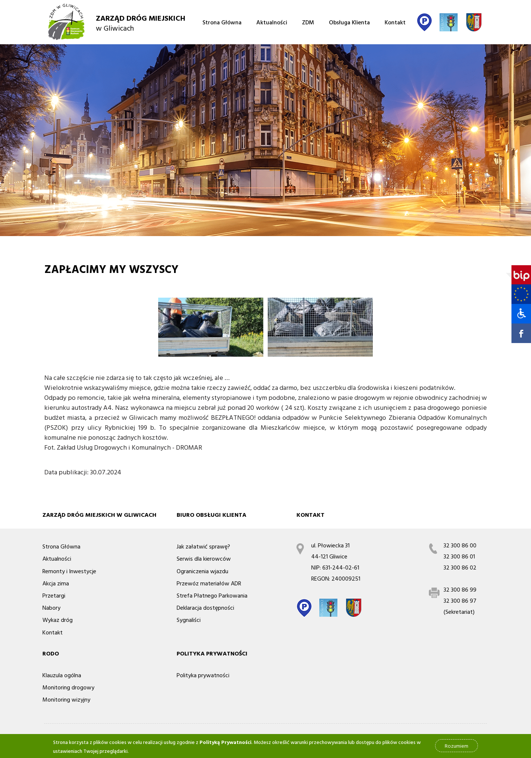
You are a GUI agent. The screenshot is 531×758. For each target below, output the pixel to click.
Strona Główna (222, 22)
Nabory (51, 607)
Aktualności (271, 22)
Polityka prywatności (203, 675)
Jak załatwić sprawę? (203, 546)
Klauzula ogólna (61, 675)
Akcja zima (55, 583)
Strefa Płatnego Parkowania (212, 595)
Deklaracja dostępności (205, 607)
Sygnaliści (189, 619)
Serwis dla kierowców (204, 558)
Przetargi (53, 595)
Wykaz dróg (57, 619)
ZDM (308, 22)
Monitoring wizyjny (66, 699)
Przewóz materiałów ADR (209, 583)
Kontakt (395, 22)
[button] (518, 313)
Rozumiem (456, 747)
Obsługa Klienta (349, 22)
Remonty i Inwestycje (69, 571)
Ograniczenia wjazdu (202, 571)
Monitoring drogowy (68, 687)
